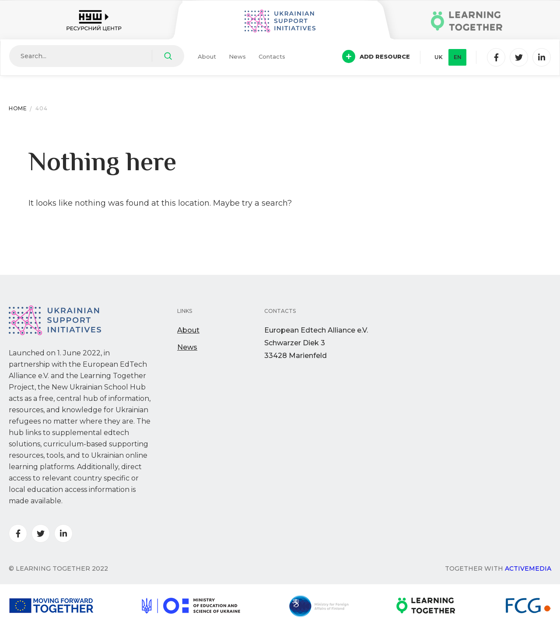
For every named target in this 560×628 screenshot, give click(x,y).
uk (438, 57)
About (207, 56)
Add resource (376, 56)
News (237, 56)
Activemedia (528, 568)
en (458, 57)
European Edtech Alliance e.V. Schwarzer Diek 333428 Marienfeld (316, 343)
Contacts (272, 56)
